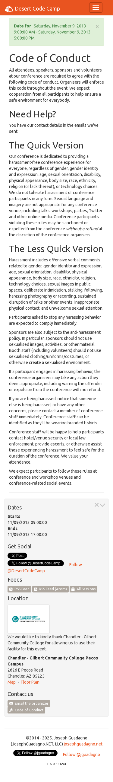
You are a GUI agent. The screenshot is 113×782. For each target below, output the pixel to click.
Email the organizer (29, 703)
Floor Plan (30, 682)
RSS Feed (19, 589)
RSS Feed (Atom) (50, 589)
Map (12, 682)
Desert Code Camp (32, 9)
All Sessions (83, 589)
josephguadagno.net (83, 744)
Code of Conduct (26, 710)
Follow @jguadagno (81, 754)
